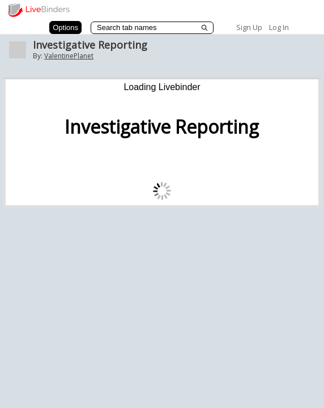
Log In (279, 27)
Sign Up (249, 27)
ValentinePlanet (68, 56)
